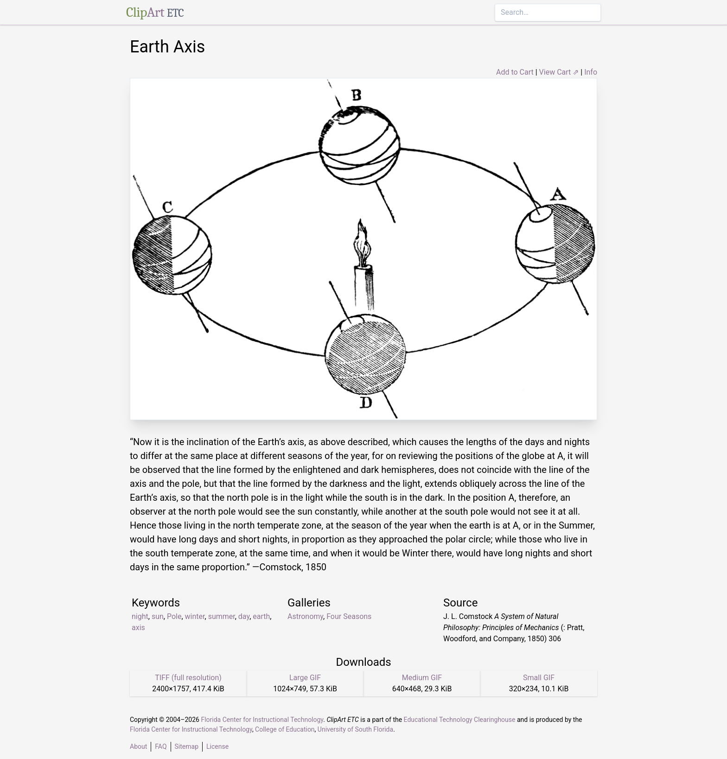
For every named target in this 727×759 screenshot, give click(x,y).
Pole (174, 616)
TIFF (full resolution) (188, 677)
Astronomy (305, 616)
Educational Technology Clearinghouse (460, 719)
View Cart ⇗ (559, 72)
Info (590, 72)
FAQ (160, 746)
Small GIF (539, 677)
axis (138, 627)
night (140, 616)
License (217, 746)
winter (195, 616)
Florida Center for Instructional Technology (262, 719)
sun (158, 616)
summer (221, 616)
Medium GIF (422, 677)
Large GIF (305, 677)
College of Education (285, 729)
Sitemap (186, 746)
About (138, 746)
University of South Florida (355, 729)
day (243, 616)
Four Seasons (348, 616)
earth (261, 616)
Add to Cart (515, 72)
